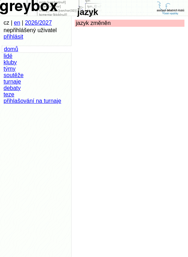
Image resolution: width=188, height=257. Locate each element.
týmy (10, 69)
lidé (8, 56)
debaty (12, 88)
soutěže (14, 75)
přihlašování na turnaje (32, 101)
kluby (10, 62)
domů (11, 49)
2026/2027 (38, 23)
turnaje (12, 82)
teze (9, 94)
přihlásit (13, 37)
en (17, 23)
